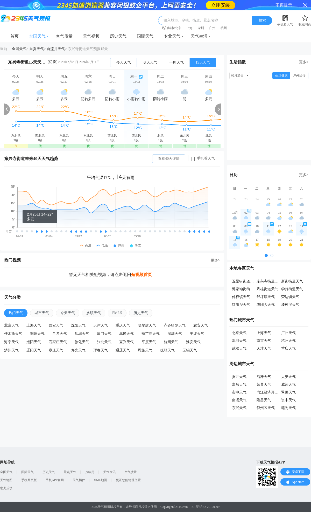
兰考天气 (59, 334)
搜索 (262, 20)
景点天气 (70, 472)
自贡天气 (36, 49)
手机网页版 (29, 480)
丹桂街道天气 (267, 289)
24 (257, 199)
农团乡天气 (266, 305)
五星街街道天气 (244, 281)
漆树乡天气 (290, 305)
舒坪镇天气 (266, 297)
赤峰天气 (126, 334)
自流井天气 (56, 49)
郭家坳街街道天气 (246, 289)
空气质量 (64, 36)
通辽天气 (123, 350)
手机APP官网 (55, 480)
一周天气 (176, 62)
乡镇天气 (93, 313)
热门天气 (16, 313)
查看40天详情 (169, 159)
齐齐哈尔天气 (175, 325)
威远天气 (288, 384)
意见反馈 (6, 488)
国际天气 (145, 36)
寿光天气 (78, 350)
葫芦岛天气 (151, 334)
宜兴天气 (126, 342)
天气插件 (79, 480)
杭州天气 (171, 342)
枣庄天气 (56, 350)
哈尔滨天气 (147, 325)
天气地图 (6, 480)
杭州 (224, 28)
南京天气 (264, 341)
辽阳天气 (33, 350)
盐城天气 (82, 334)
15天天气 (203, 62)
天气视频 (91, 36)
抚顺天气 (167, 350)
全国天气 (37, 36)
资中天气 (288, 400)
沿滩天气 (264, 377)
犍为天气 (288, 408)
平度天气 (149, 342)
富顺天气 (239, 384)
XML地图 (100, 480)
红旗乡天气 (241, 305)
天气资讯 (109, 472)
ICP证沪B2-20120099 (205, 507)
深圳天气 (174, 334)
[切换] (52, 62)
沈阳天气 (78, 325)
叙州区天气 (266, 408)
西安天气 (56, 325)
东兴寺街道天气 (269, 281)
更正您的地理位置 (128, 480)
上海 (189, 28)
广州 (212, 28)
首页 (14, 36)
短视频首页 (141, 274)
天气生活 (199, 36)
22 (234, 199)
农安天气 (200, 325)
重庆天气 (123, 325)
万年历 (89, 472)
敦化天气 (82, 342)
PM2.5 (117, 313)
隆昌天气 (264, 400)
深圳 (201, 28)
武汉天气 (239, 348)
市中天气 (239, 392)
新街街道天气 (292, 281)
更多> (215, 260)
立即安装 (220, 5)
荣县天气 (264, 384)
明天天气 (150, 62)
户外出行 (299, 75)
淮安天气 (193, 342)
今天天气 (123, 62)
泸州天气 (11, 350)
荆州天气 (37, 334)
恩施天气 (145, 350)
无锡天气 (189, 350)
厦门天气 (104, 334)
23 (246, 199)
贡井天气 (239, 377)
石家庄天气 (58, 342)
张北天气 (104, 342)
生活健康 (281, 75)
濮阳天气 (33, 342)
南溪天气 (239, 400)
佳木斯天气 (13, 334)
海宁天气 (11, 342)
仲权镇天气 (241, 297)
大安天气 (288, 377)
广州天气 (288, 333)
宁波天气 (197, 334)
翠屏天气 (288, 392)
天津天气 (100, 325)
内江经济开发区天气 (273, 392)
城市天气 (41, 313)
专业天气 (172, 36)
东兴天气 (239, 408)
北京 (178, 28)
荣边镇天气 (290, 297)
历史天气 (118, 36)
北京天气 (11, 325)
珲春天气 (100, 350)
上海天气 (33, 325)
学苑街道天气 (292, 289)
